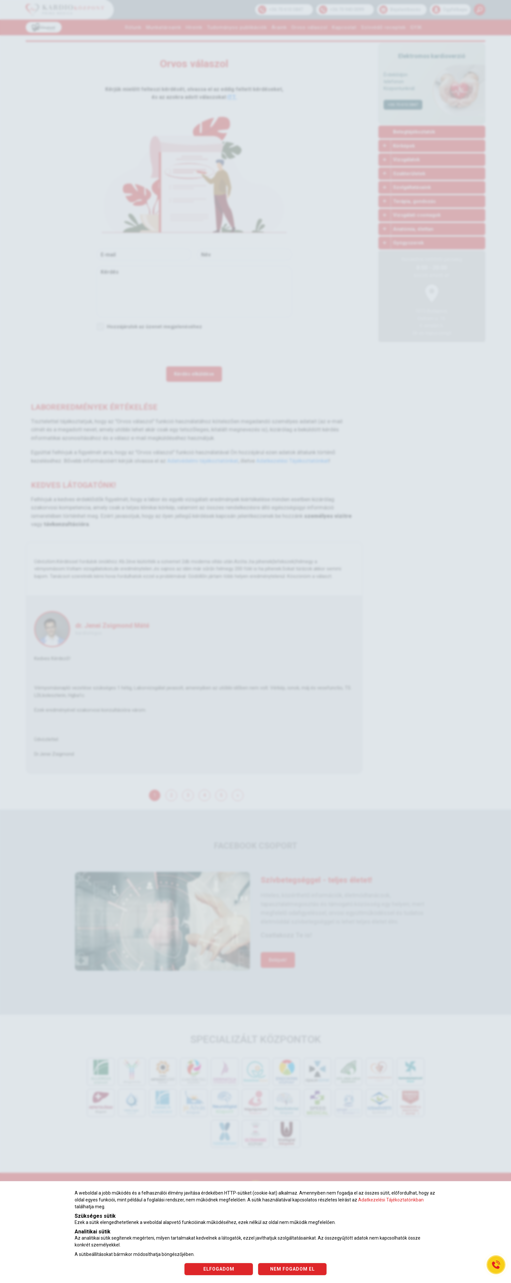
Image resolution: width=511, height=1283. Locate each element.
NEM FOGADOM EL (292, 1269)
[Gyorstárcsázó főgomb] (496, 1264)
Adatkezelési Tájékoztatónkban (391, 1199)
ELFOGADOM (218, 1269)
